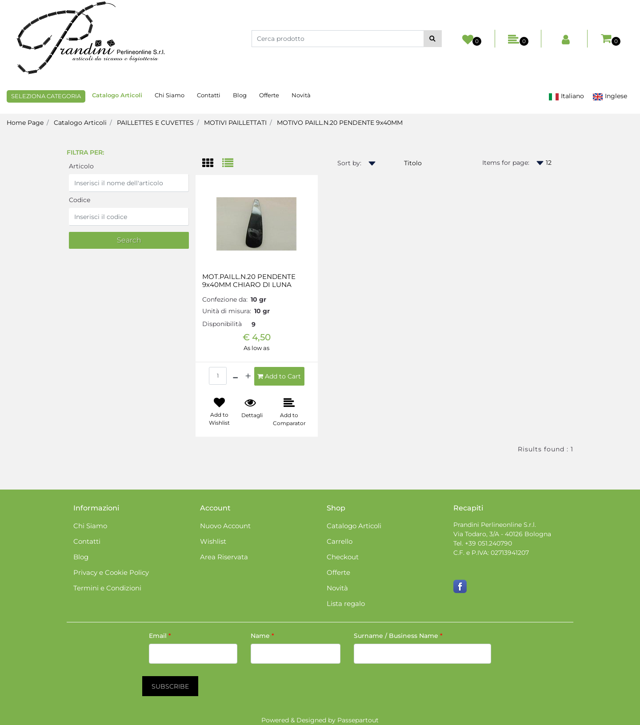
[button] (433, 38)
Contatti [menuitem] (208, 95)
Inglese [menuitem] (609, 96)
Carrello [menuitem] (339, 541)
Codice (79, 200)
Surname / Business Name (398, 636)
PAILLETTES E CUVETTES (155, 123)
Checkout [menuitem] (343, 557)
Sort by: (349, 163)
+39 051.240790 (488, 543)
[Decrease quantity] (235, 376)
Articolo (81, 166)
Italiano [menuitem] (566, 96)
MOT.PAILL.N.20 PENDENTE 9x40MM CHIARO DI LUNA (249, 281)
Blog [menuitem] (240, 95)
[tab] (212, 164)
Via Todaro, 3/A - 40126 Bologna (502, 534)
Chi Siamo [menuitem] (169, 95)
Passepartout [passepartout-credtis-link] (358, 720)
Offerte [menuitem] (269, 95)
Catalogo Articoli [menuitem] (117, 95)
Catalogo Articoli (80, 123)
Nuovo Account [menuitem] (225, 526)
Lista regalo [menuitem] (346, 603)
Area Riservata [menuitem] (224, 557)
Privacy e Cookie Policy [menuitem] (111, 572)
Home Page (25, 123)
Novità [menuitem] (301, 95)
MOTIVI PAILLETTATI (235, 123)
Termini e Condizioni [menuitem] (107, 588)
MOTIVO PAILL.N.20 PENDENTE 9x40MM (340, 123)
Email (160, 636)
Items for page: (505, 163)
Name (262, 636)
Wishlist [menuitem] (213, 541)
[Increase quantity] (248, 376)
